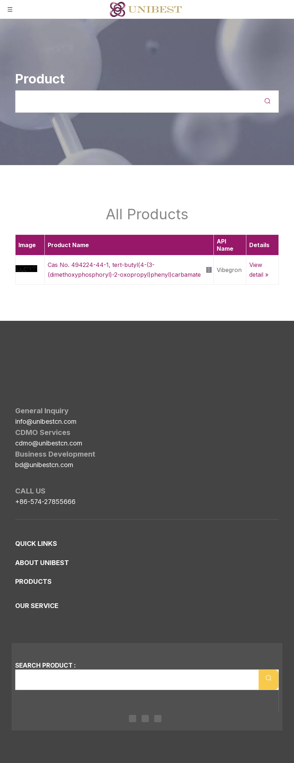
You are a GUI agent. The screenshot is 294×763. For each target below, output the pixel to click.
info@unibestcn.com (46, 381)
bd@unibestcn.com (44, 424)
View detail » (258, 269)
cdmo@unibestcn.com (48, 402)
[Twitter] (145, 718)
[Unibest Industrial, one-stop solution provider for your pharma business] (21, 345)
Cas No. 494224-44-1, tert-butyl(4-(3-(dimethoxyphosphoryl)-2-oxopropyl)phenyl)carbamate (124, 269)
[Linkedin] (132, 718)
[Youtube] (157, 718)
